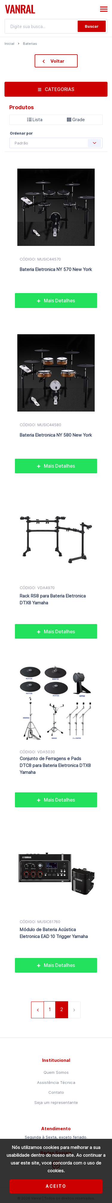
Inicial (9, 43)
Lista (34, 119)
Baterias (30, 43)
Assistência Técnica (56, 1082)
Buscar (92, 26)
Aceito (56, 1186)
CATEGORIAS (56, 89)
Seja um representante (56, 1102)
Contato (56, 1092)
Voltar (53, 61)
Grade (76, 119)
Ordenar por (21, 133)
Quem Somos (56, 1072)
